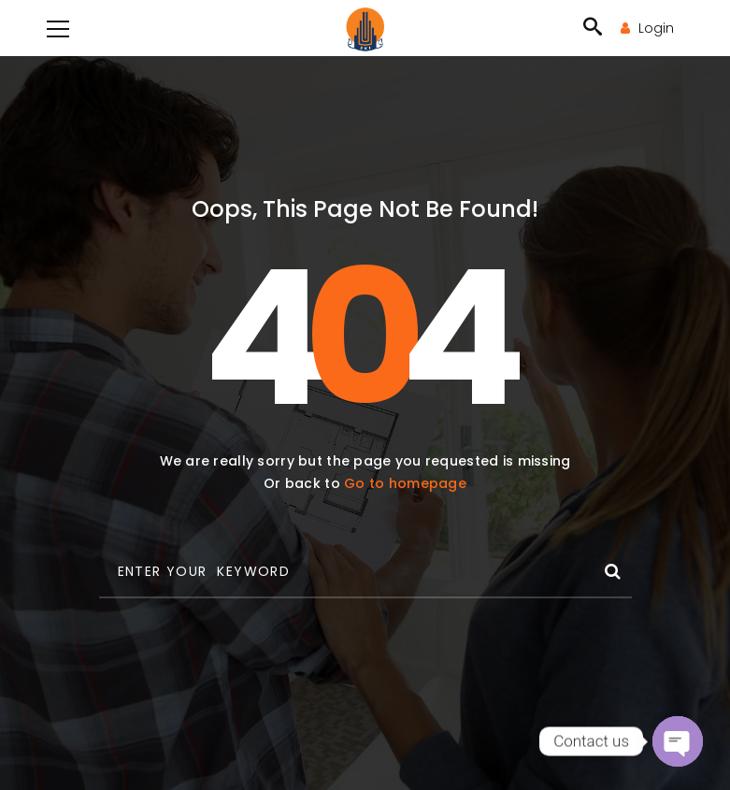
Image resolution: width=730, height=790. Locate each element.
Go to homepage (405, 483)
